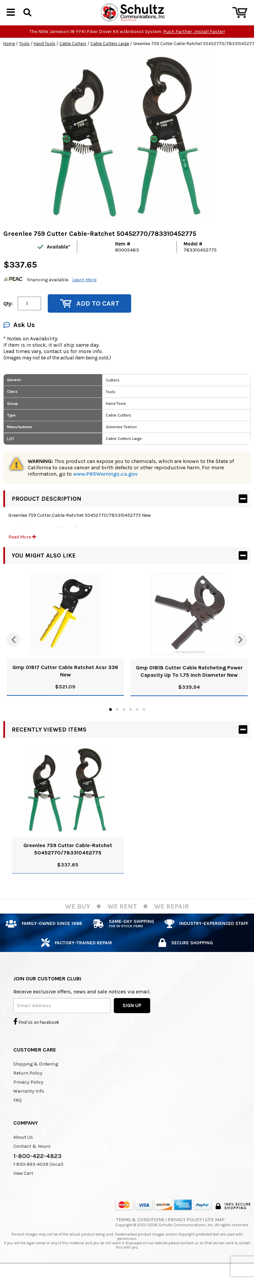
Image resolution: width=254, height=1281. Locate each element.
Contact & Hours (32, 1157)
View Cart (23, 1184)
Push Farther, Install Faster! (194, 43)
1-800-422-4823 (37, 1167)
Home (9, 54)
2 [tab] (117, 720)
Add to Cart (89, 315)
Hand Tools (44, 54)
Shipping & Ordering (35, 1075)
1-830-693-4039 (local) (38, 1175)
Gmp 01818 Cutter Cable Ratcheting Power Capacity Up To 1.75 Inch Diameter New (189, 682)
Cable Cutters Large (109, 54)
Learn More (84, 291)
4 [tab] (130, 720)
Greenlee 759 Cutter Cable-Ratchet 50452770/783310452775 (67, 860)
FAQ (17, 1111)
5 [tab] (137, 720)
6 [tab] (144, 720)
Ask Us (19, 336)
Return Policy (27, 1084)
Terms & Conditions (140, 1231)
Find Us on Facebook (36, 1032)
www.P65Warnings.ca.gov (105, 485)
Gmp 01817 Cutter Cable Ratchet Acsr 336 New (65, 682)
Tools (24, 54)
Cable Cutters (72, 54)
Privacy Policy (28, 1093)
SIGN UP (132, 1017)
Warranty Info (28, 1102)
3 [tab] (123, 720)
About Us (23, 1148)
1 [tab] (110, 720)
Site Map (215, 1231)
